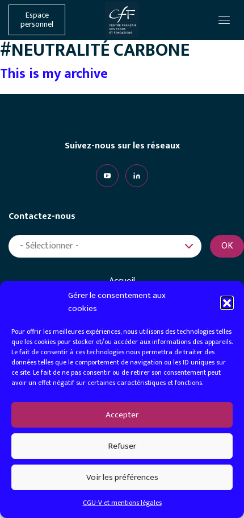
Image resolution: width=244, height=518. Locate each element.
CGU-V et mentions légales (122, 502)
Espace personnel (36, 20)
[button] (227, 302)
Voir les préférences (122, 477)
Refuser (122, 446)
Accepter (122, 415)
